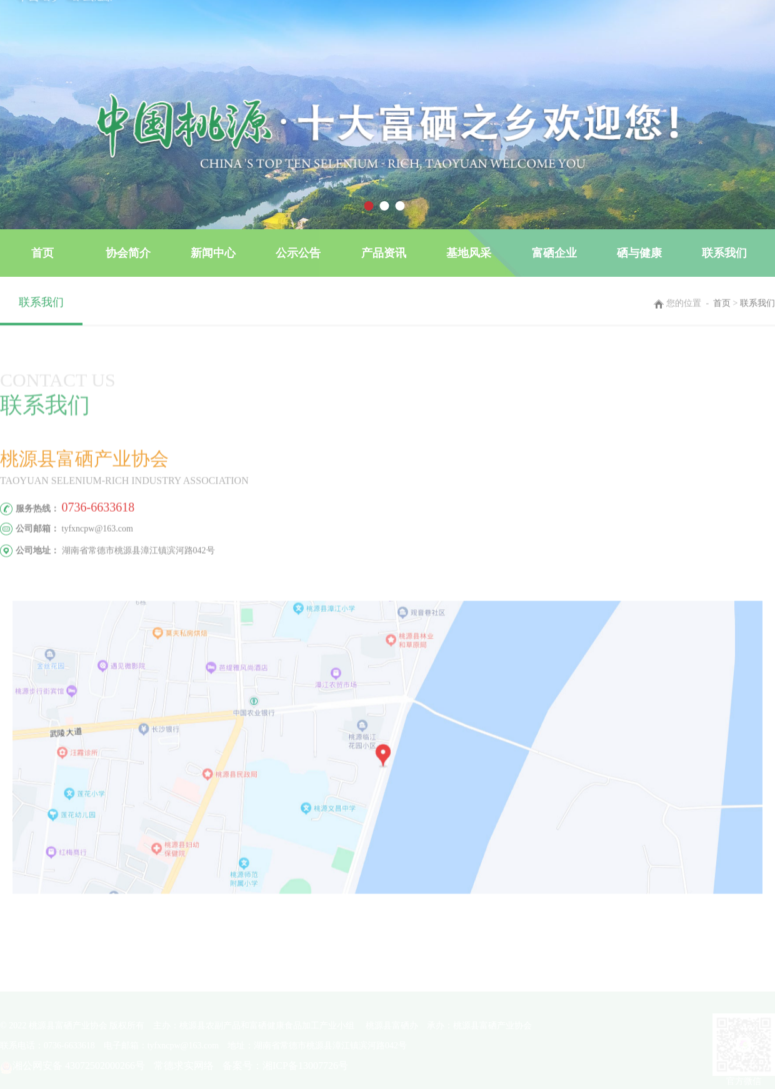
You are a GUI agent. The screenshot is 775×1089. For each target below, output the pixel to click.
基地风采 (468, 253)
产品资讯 (383, 253)
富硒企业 (554, 253)
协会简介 (128, 253)
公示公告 (298, 253)
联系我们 (724, 253)
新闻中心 (213, 253)
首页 (42, 253)
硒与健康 (639, 253)
